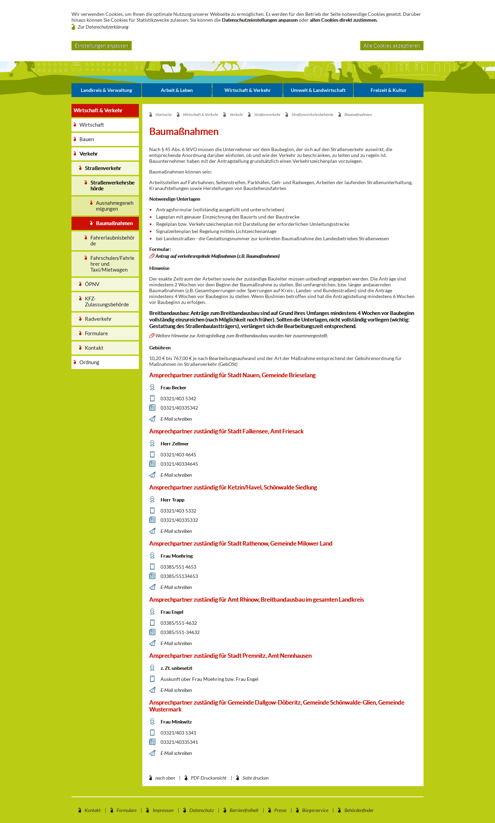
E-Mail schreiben (176, 419)
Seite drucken (255, 778)
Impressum (163, 810)
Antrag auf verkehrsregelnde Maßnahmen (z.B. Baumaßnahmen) (217, 256)
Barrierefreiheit (244, 810)
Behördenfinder (359, 810)
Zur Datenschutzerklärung (103, 27)
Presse (280, 810)
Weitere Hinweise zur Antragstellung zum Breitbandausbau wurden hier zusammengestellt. (241, 335)
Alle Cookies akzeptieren (392, 45)
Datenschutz (201, 810)
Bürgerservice (315, 810)
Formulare (126, 810)
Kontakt (93, 810)
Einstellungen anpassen (101, 45)
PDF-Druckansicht (209, 778)
